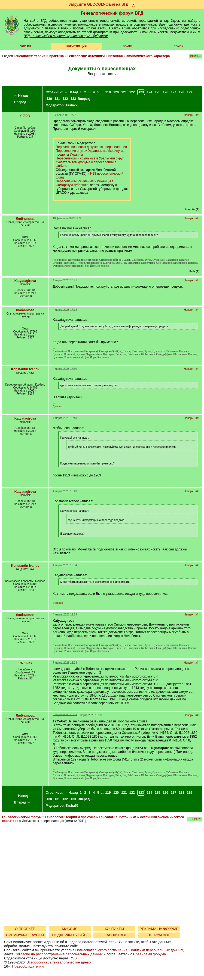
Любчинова (25, 219)
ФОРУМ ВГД (159, 935)
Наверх (188, 114)
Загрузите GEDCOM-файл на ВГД (98, 4)
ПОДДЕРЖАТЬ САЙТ (69, 935)
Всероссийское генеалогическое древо (59, 962)
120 (116, 92)
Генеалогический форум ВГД (112, 13)
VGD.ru (25, 46)
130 (49, 99)
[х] (134, 4)
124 (149, 92)
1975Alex (25, 663)
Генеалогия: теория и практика (39, 56)
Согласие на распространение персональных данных (58, 954)
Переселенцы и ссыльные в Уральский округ (89, 158)
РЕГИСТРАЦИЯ (76, 46)
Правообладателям (28, 966)
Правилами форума (149, 954)
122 (132, 92)
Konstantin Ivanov (25, 369)
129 (189, 92)
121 (124, 92)
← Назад (21, 95)
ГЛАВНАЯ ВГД (114, 935)
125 (157, 92)
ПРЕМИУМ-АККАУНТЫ (25, 935)
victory (25, 115)
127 (173, 92)
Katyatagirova (25, 281)
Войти (127, 46)
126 (165, 92)
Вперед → (22, 102)
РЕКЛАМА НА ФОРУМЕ (158, 929)
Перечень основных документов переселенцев (91, 147)
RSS (73, 958)
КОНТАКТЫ (114, 929)
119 (108, 92)
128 (181, 92)
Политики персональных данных (156, 950)
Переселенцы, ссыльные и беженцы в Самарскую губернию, (84, 183)
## (197, 114)
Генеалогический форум (21, 817)
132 (65, 99)
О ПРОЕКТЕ (25, 929)
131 (57, 99)
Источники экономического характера (139, 56)
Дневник (58, 406)
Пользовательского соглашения (101, 950)
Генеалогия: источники (86, 56)
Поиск (178, 46)
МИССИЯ (70, 929)
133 (73, 99)
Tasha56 (72, 105)
